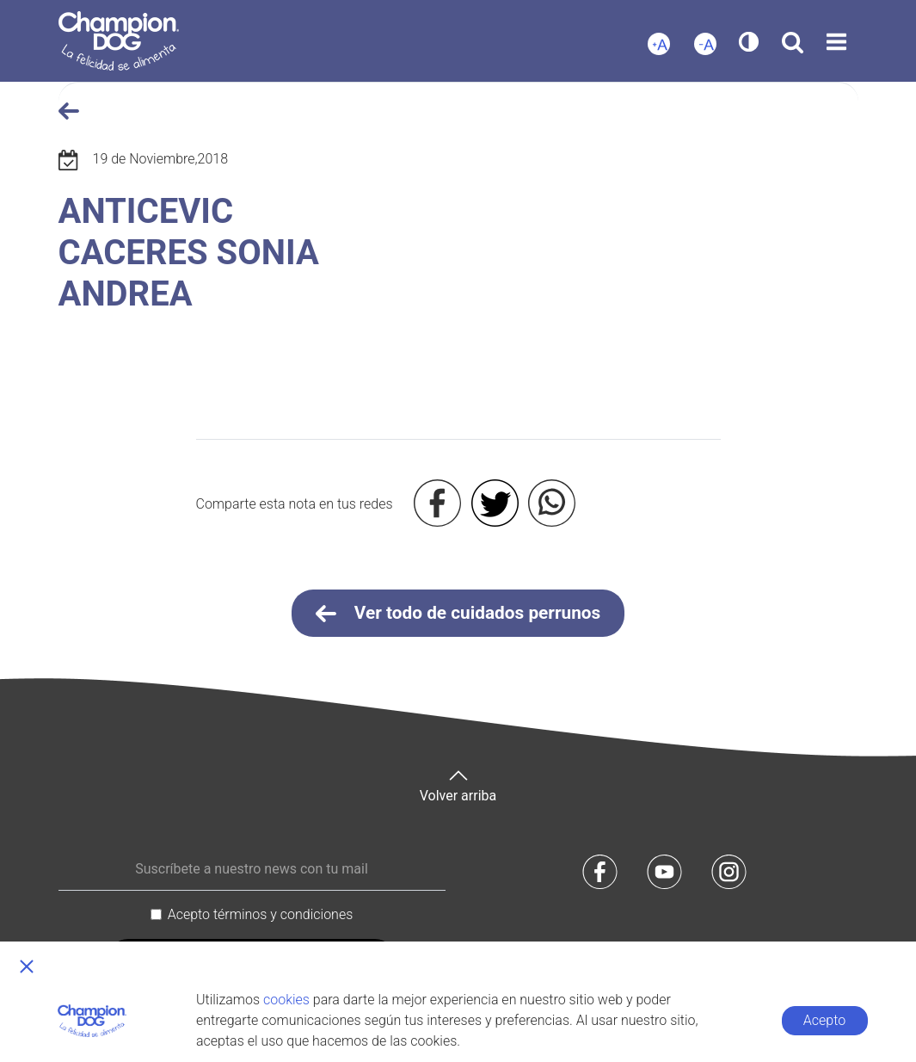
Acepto (824, 1020)
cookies (286, 999)
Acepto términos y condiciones (260, 914)
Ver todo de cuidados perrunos (458, 613)
